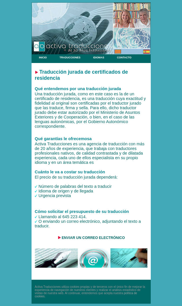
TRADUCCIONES (70, 57)
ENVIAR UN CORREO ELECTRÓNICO (93, 238)
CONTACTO (124, 57)
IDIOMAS (98, 57)
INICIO (42, 57)
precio (45, 177)
